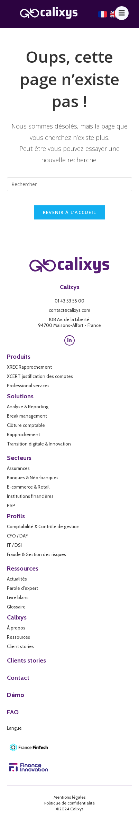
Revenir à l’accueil (69, 212)
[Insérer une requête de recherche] (69, 184)
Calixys (70, 287)
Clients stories (26, 660)
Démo (15, 695)
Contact (18, 677)
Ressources (22, 568)
